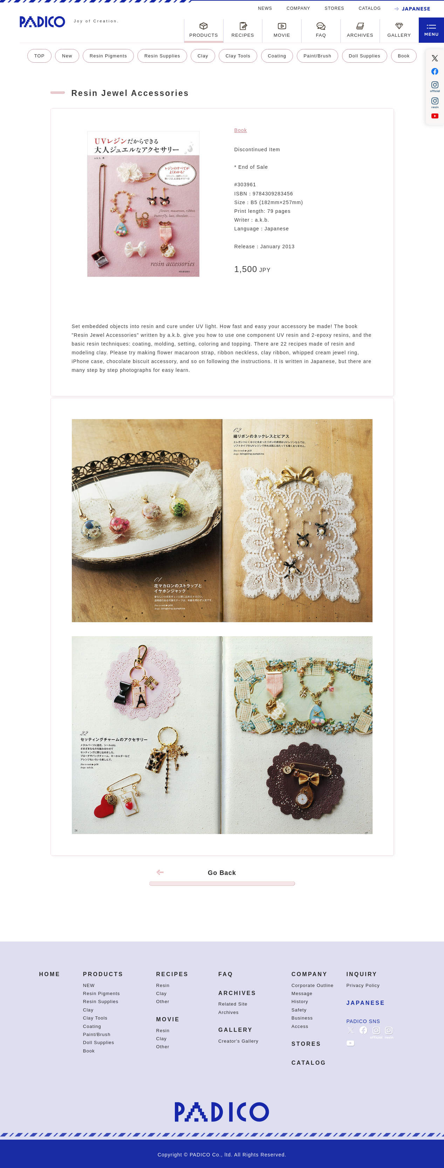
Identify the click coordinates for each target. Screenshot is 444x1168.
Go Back (222, 877)
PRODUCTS (103, 974)
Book (404, 55)
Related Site (232, 1004)
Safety (299, 1010)
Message (302, 993)
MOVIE (168, 1019)
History (300, 1001)
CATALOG (370, 8)
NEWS (265, 8)
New (67, 55)
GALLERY (235, 1030)
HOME (49, 974)
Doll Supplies (364, 55)
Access (300, 1026)
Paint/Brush (317, 55)
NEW (89, 985)
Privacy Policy (363, 985)
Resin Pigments (108, 55)
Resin (163, 985)
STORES (334, 8)
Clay (203, 55)
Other (163, 1001)
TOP (39, 55)
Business (302, 1018)
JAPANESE (365, 1003)
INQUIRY (361, 974)
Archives (228, 1012)
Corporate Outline (313, 985)
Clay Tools (238, 55)
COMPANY (298, 8)
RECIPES (172, 974)
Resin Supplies (162, 55)
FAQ (225, 974)
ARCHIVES (237, 993)
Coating (277, 55)
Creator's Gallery (238, 1041)
